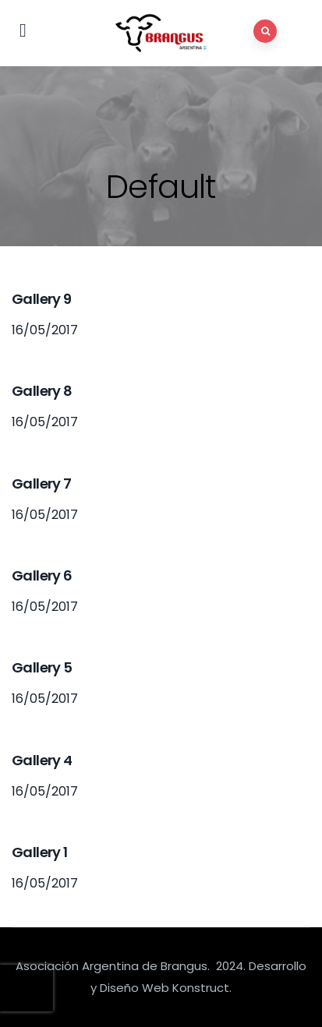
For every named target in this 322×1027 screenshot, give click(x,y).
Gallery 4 (42, 760)
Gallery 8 (42, 391)
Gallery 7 (42, 483)
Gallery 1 (40, 852)
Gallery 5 (42, 667)
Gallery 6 (42, 575)
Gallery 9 (42, 299)
